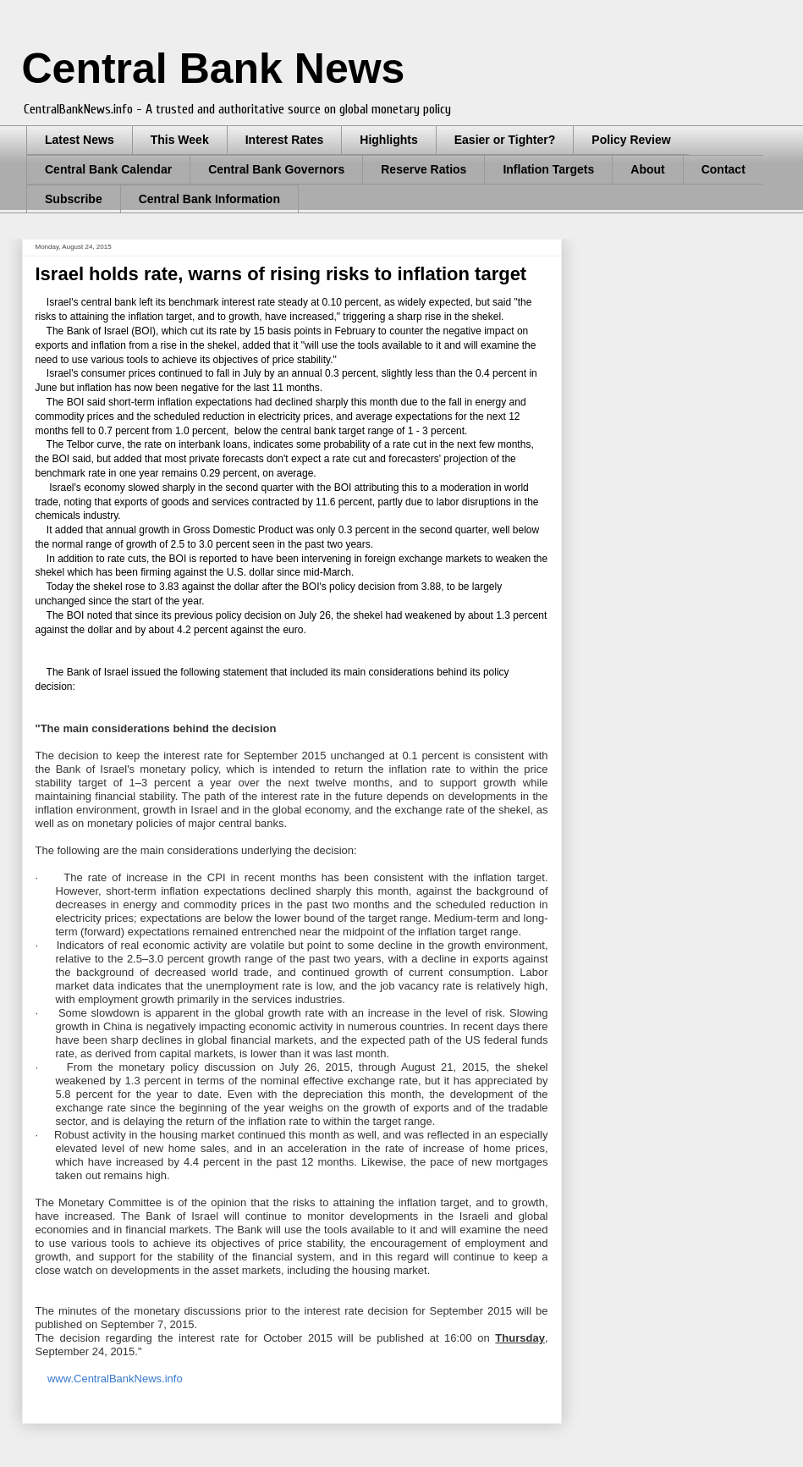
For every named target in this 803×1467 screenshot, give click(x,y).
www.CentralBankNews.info (115, 1378)
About (647, 169)
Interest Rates (284, 139)
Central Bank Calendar (108, 169)
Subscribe (73, 199)
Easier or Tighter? (505, 139)
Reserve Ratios (423, 169)
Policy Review (630, 139)
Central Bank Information (209, 199)
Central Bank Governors (276, 169)
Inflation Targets (548, 169)
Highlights (388, 139)
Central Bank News (213, 68)
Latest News (79, 139)
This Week (180, 139)
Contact (723, 169)
